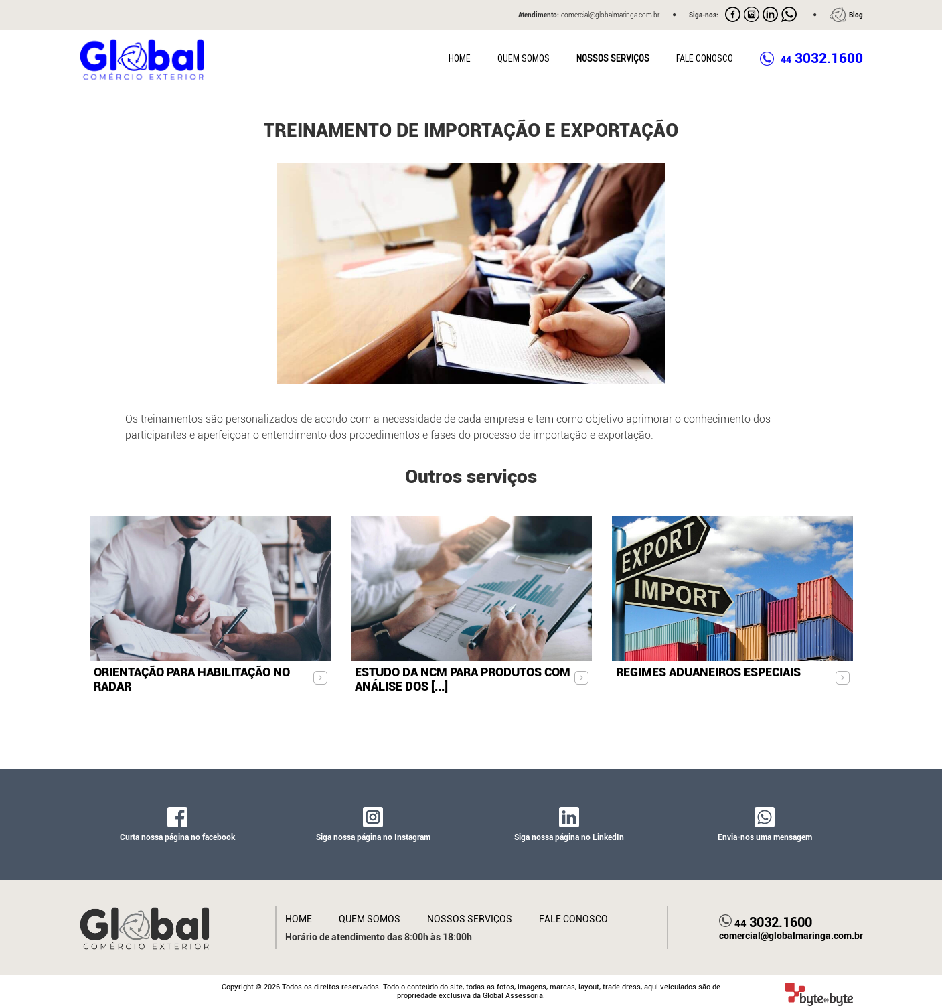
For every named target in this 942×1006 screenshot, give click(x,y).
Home (460, 58)
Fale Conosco (704, 58)
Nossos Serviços (612, 58)
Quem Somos (523, 58)
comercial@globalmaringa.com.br (791, 935)
